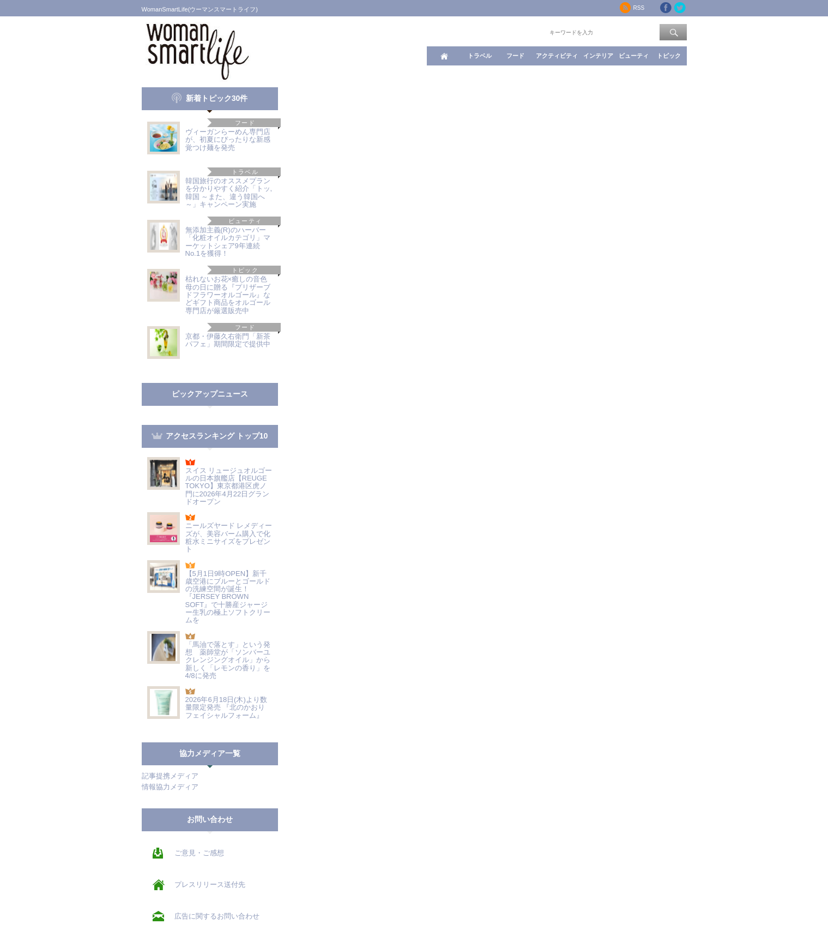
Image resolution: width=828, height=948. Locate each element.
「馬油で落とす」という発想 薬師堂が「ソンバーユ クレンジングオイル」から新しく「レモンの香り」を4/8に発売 (227, 660)
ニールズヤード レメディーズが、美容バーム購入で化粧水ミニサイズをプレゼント (229, 537)
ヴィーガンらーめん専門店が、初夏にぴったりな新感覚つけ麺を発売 (227, 140)
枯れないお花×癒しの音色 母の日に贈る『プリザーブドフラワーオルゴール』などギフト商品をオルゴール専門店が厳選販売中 (230, 294)
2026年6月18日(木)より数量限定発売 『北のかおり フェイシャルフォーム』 (226, 707)
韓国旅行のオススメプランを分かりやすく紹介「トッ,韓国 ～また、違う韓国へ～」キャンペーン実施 (229, 192)
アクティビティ (557, 55)
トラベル (480, 55)
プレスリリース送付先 (209, 884)
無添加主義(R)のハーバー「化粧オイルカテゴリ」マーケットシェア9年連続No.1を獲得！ (227, 241)
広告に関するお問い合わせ (216, 916)
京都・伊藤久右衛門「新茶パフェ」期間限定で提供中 (227, 340)
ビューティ (634, 55)
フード (515, 55)
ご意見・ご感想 (199, 853)
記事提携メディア (170, 776)
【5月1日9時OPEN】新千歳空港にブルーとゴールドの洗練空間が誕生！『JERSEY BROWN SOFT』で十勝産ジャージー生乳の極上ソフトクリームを (227, 597)
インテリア (598, 55)
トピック (669, 55)
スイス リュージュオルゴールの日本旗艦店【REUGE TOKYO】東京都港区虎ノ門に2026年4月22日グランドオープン (229, 486)
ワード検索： (529, 31)
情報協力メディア (170, 787)
